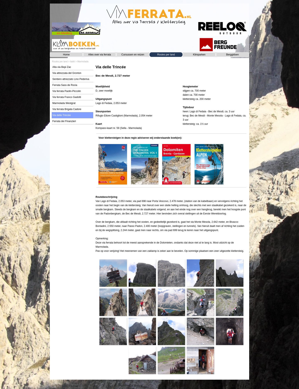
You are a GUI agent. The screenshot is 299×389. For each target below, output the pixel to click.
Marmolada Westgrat (63, 103)
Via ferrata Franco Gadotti (66, 97)
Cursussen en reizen (132, 54)
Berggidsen (232, 54)
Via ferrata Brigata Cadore (66, 109)
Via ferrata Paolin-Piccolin (66, 91)
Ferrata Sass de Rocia (64, 85)
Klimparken (199, 54)
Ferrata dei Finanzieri (64, 121)
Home (66, 54)
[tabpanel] (171, 73)
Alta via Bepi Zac (61, 67)
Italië (72, 61)
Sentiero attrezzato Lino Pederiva (70, 79)
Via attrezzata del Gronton (66, 73)
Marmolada (82, 61)
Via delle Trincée (61, 115)
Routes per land (166, 54)
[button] (112, 272)
